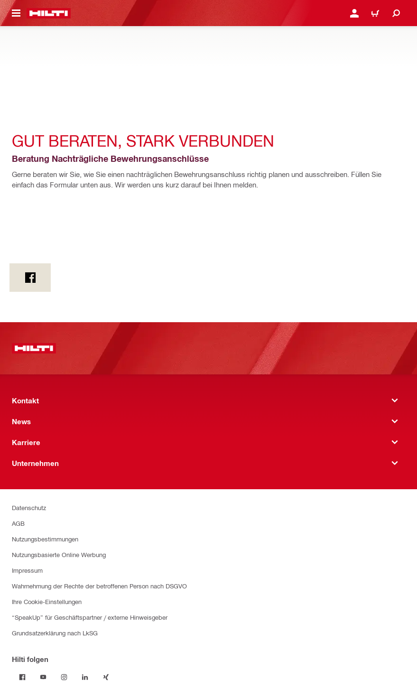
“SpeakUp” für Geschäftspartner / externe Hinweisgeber (89, 617)
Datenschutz (29, 507)
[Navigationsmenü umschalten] (16, 13)
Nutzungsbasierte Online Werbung (59, 554)
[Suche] (396, 13)
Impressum (27, 570)
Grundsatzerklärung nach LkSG (55, 632)
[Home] (49, 13)
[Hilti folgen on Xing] (105, 677)
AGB (18, 523)
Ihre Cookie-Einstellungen (47, 601)
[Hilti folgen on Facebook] (22, 677)
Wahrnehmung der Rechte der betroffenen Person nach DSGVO (99, 585)
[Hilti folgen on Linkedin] (84, 677)
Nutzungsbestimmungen (45, 538)
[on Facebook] (30, 277)
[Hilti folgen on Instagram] (64, 677)
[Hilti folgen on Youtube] (43, 677)
